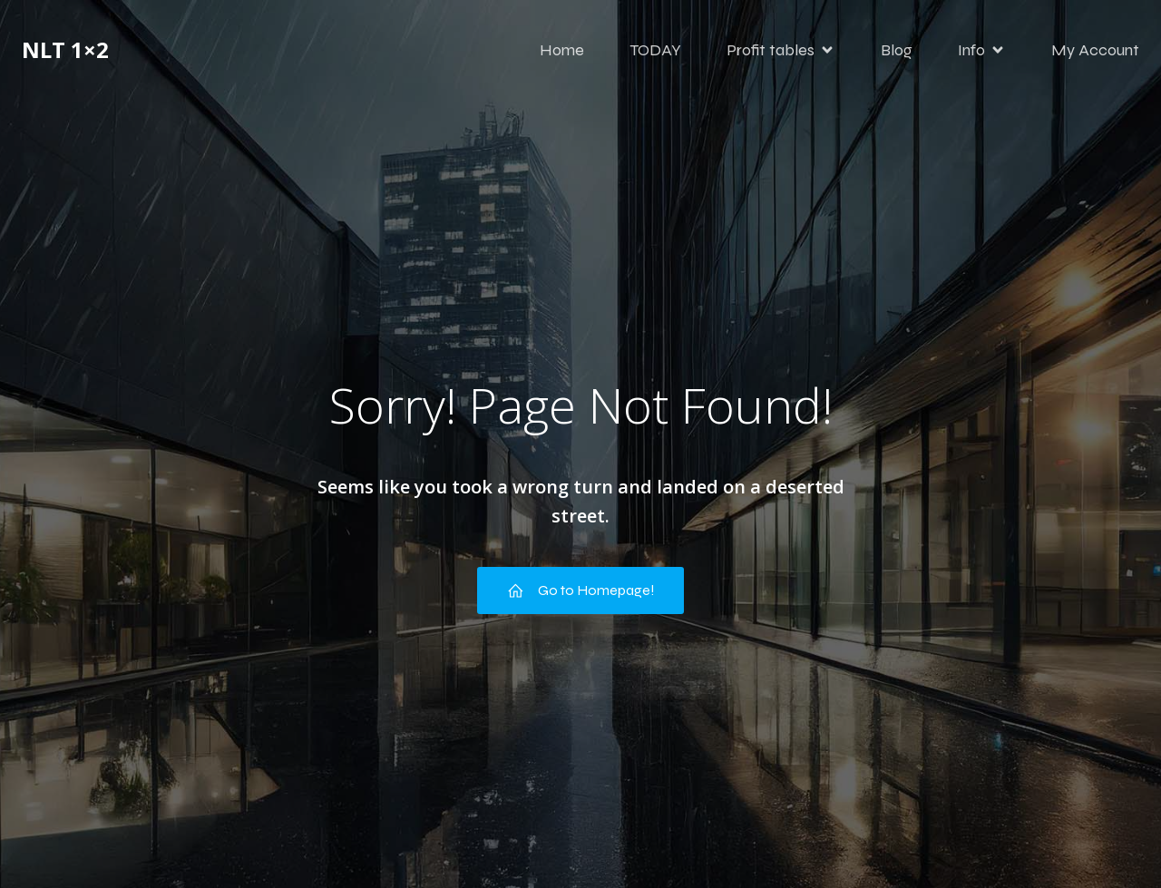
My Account (1095, 50)
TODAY (655, 50)
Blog (896, 50)
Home (562, 50)
